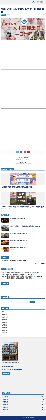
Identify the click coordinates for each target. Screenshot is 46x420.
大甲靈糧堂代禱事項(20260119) (18, 240)
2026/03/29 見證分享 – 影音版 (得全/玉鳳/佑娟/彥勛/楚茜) (25, 226)
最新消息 (4, 215)
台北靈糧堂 (8, 269)
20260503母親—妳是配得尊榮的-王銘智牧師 (17, 187)
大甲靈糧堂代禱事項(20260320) (18, 233)
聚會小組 (4, 320)
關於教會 (4, 314)
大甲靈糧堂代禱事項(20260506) (18, 219)
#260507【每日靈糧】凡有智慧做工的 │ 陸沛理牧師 (16, 272)
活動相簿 (4, 327)
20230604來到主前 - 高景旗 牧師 (23, 163)
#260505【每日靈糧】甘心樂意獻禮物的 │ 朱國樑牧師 (17, 278)
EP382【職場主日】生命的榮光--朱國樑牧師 (14, 274)
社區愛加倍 (5, 330)
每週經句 (23, 399)
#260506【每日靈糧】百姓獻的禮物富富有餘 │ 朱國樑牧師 (18, 276)
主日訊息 (3, 14)
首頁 (3, 312)
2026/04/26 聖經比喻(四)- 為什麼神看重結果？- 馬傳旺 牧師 (22, 207)
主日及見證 (5, 317)
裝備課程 (23, 410)
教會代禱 (23, 404)
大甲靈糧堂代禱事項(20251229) (18, 247)
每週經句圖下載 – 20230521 (23, 159)
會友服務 (4, 325)
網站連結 (4, 333)
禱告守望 (4, 322)
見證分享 (23, 407)
